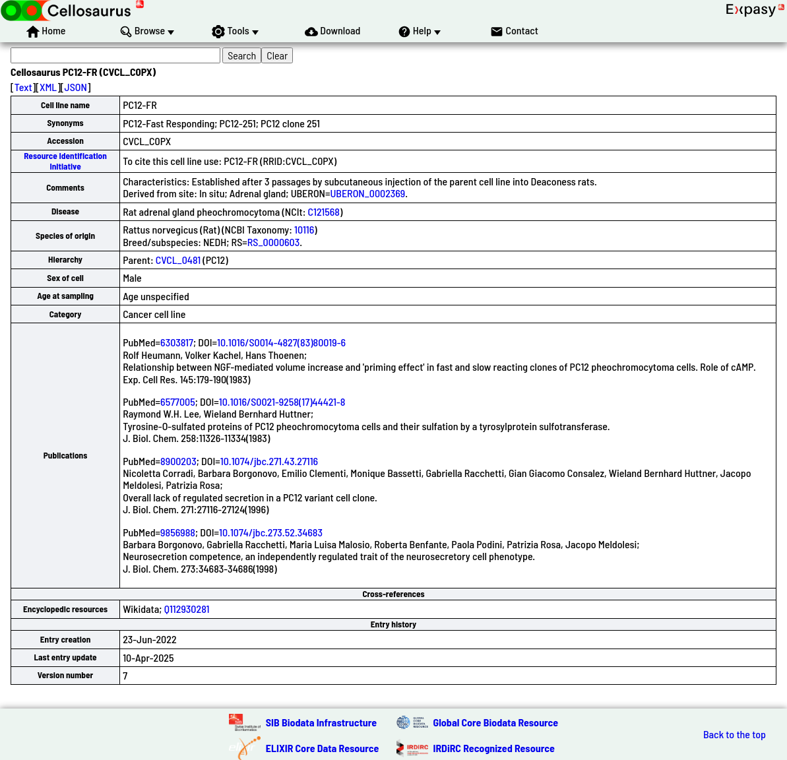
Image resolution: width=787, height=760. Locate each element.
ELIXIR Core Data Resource (322, 748)
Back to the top (734, 734)
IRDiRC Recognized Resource (494, 748)
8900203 (178, 461)
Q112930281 (187, 608)
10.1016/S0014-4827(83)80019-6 (281, 342)
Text (23, 86)
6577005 (177, 401)
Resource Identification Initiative (65, 160)
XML (48, 86)
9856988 (177, 532)
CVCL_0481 (178, 259)
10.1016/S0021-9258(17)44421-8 (282, 401)
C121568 (324, 211)
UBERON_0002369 (367, 193)
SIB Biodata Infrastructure (321, 722)
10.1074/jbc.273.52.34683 (271, 532)
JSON (76, 86)
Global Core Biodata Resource (496, 722)
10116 (304, 229)
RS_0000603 (273, 242)
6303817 (176, 342)
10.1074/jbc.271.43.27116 (269, 461)
